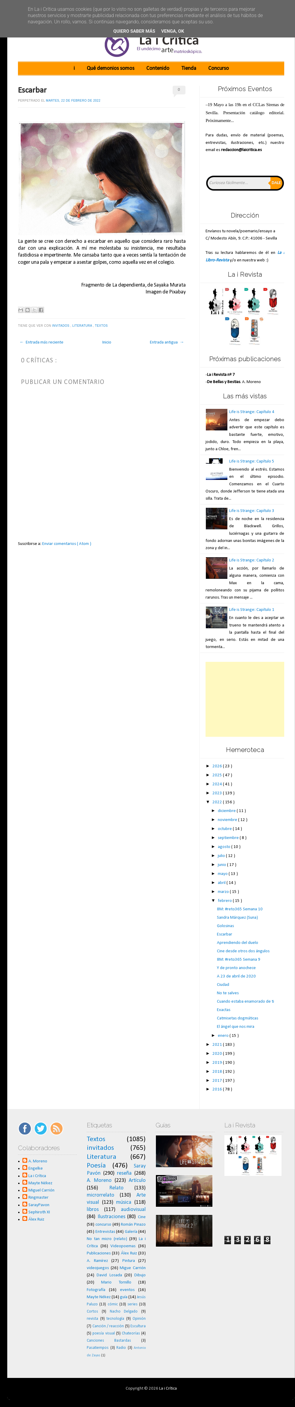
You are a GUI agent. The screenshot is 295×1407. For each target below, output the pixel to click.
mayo (223, 874)
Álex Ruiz (36, 1219)
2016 (217, 1089)
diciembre (227, 811)
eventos (127, 1290)
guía (123, 1297)
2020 (217, 1054)
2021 (217, 1045)
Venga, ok (172, 31)
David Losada (109, 1275)
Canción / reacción (108, 1326)
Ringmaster (38, 1197)
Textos (102, 325)
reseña (124, 1173)
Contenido (157, 68)
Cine (142, 1217)
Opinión (139, 1319)
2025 (217, 775)
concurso (103, 1224)
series (132, 1304)
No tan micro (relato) (107, 1239)
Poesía (96, 1165)
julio (222, 856)
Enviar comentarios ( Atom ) (66, 544)
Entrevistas (105, 1232)
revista (92, 1319)
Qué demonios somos (110, 68)
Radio (121, 1348)
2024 (217, 784)
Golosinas (225, 926)
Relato (116, 1188)
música (123, 1202)
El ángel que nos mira (235, 1027)
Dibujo (140, 1275)
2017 (217, 1080)
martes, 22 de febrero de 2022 (73, 100)
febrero (225, 901)
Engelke (35, 1168)
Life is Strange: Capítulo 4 (251, 412)
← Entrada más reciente (41, 342)
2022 (217, 802)
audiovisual (133, 1209)
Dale (276, 183)
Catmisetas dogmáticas (237, 1018)
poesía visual (103, 1333)
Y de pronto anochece (236, 968)
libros (93, 1209)
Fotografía (96, 1290)
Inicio (106, 342)
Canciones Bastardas (109, 1341)
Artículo (137, 1180)
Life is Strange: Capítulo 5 (251, 461)
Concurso (218, 68)
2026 (217, 766)
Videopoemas (123, 1246)
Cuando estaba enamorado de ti (245, 1001)
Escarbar (32, 90)
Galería (131, 1232)
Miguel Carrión (41, 1190)
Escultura (138, 1326)
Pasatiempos (98, 1348)
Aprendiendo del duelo (237, 943)
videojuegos (98, 1268)
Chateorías (131, 1333)
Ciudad (223, 985)
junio (222, 865)
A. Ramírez (97, 1261)
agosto (224, 847)
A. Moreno (37, 1161)
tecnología (115, 1319)
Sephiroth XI (39, 1212)
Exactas (223, 1010)
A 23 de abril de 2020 (236, 976)
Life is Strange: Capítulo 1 (251, 610)
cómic (113, 1304)
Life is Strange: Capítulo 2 (251, 560)
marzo (224, 892)
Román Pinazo (133, 1224)
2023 (217, 793)
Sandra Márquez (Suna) (237, 917)
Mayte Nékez (40, 1183)
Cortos (92, 1311)
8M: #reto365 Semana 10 (240, 909)
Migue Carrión (133, 1268)
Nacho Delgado (124, 1311)
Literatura (82, 325)
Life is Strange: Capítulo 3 (251, 511)
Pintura (128, 1261)
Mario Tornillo (116, 1282)
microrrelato (100, 1195)
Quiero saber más (134, 31)
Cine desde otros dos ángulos (243, 951)
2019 (217, 1062)
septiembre (229, 838)
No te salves (228, 993)
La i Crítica (37, 1176)
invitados (61, 325)
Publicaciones (99, 1253)
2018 (217, 1071)
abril (222, 883)
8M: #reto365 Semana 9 (238, 959)
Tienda (188, 68)
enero (223, 1036)
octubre (225, 829)
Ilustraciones (111, 1217)
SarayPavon (38, 1205)
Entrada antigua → (167, 342)
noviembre (228, 820)
